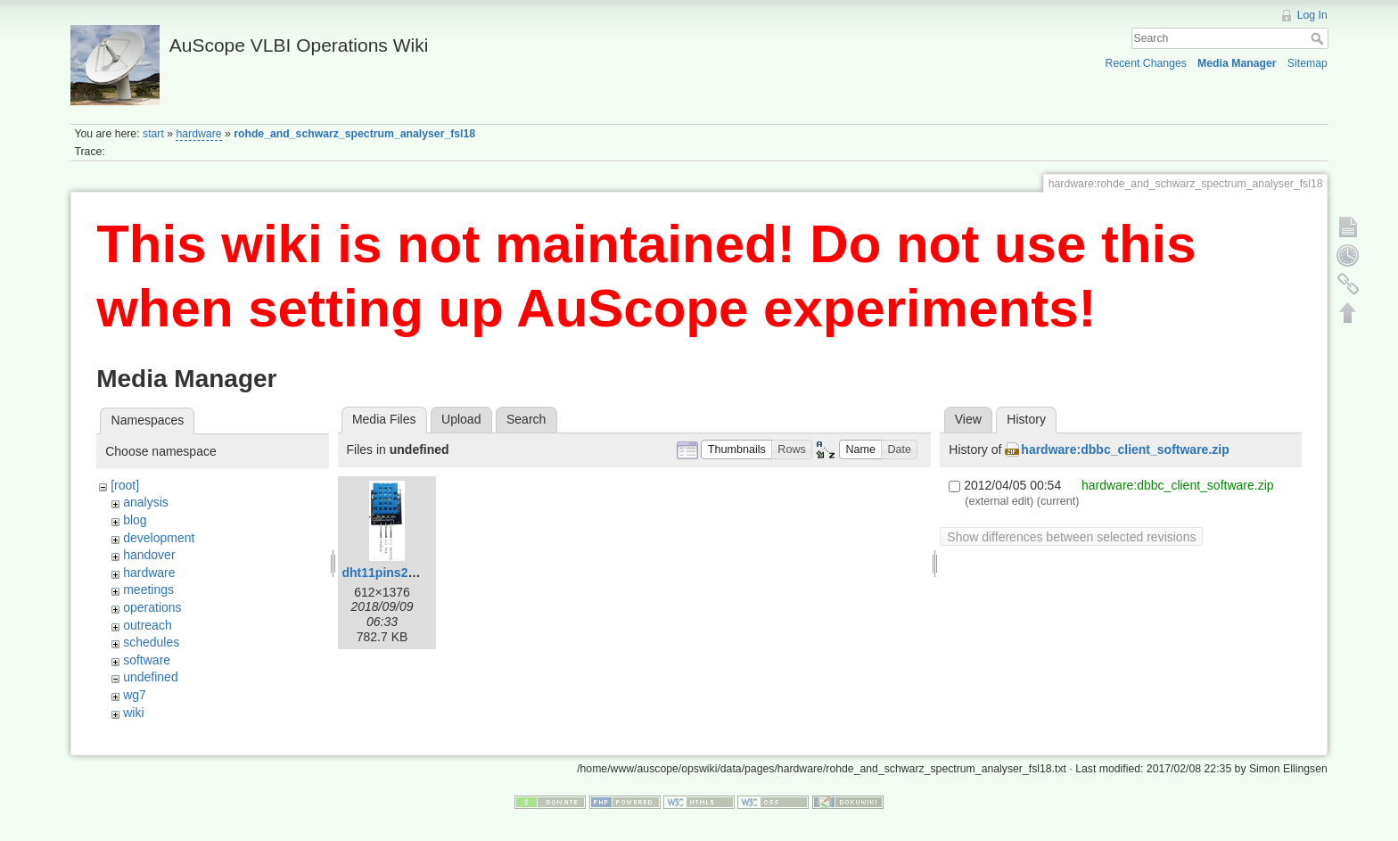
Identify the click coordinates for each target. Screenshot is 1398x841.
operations (152, 607)
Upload (461, 419)
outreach (147, 625)
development (158, 538)
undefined (150, 677)
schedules (151, 642)
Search (1319, 38)
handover (149, 555)
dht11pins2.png (388, 572)
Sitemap (1307, 63)
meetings (148, 589)
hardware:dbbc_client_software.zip (1125, 449)
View (968, 419)
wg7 (134, 695)
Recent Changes (1146, 63)
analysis (146, 502)
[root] (125, 485)
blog (134, 520)
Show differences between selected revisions (1071, 537)
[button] (736, 450)
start (153, 134)
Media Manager (1237, 63)
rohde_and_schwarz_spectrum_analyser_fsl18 (354, 134)
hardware (198, 134)
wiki (133, 712)
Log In (1312, 15)
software (146, 660)
